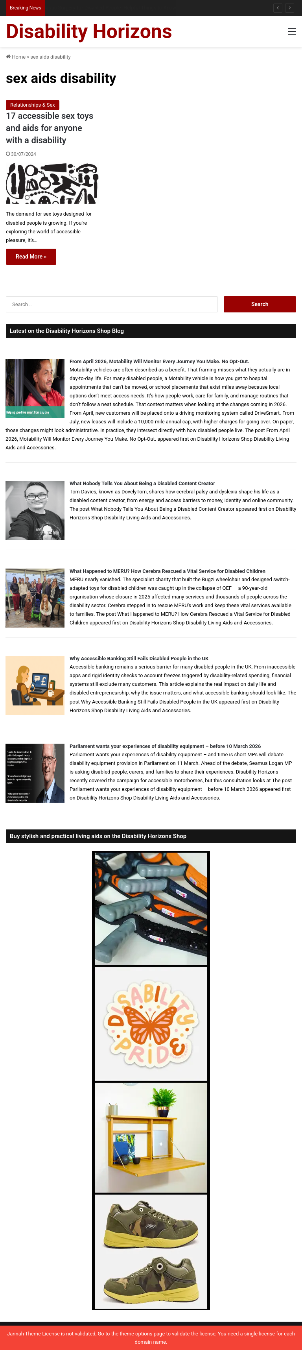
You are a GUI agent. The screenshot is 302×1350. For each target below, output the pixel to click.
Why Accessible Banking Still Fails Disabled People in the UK (139, 658)
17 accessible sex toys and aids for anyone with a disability (49, 128)
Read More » (31, 256)
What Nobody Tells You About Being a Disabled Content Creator (142, 483)
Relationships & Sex (32, 105)
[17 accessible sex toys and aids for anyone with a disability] (52, 183)
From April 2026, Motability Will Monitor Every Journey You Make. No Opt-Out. (159, 361)
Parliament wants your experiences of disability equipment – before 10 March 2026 (165, 746)
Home (16, 57)
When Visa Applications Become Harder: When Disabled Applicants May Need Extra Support (146, 8)
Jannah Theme (24, 1334)
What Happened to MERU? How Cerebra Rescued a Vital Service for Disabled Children (167, 571)
